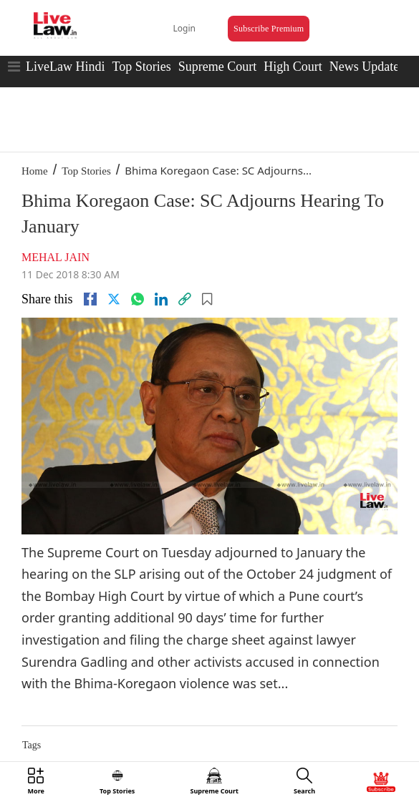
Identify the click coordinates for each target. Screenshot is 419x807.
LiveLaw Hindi (65, 66)
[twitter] (113, 299)
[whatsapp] (137, 299)
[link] (184, 299)
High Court (293, 66)
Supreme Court (217, 66)
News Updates (366, 66)
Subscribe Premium (268, 29)
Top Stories (141, 66)
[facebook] (90, 299)
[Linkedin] (161, 299)
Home (34, 171)
